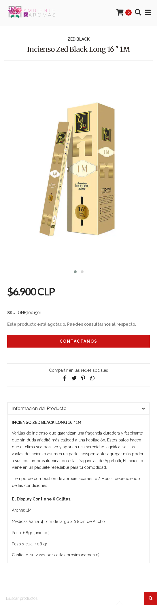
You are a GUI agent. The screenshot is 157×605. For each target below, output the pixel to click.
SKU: (12, 313)
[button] (75, 271)
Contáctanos (78, 341)
